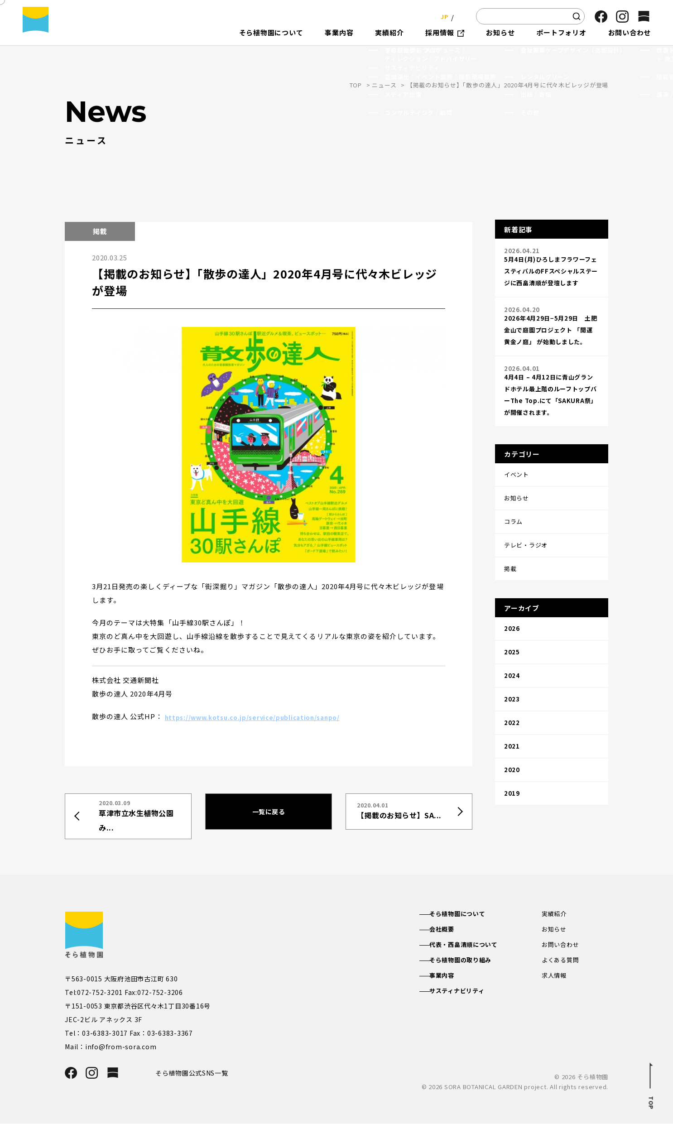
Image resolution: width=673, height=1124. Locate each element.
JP (442, 16)
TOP (356, 85)
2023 (512, 647)
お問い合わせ (562, 946)
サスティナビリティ (466, 994)
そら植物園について (467, 913)
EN (460, 16)
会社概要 (450, 929)
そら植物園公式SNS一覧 (195, 1073)
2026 (512, 590)
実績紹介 (555, 913)
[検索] (576, 16)
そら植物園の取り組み (470, 962)
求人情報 (555, 978)
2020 (512, 704)
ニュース (384, 85)
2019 (512, 723)
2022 (512, 666)
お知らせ (555, 929)
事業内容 (450, 978)
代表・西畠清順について (473, 946)
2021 (512, 685)
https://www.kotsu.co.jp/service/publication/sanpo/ (264, 716)
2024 (512, 628)
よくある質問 (562, 962)
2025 (512, 609)
